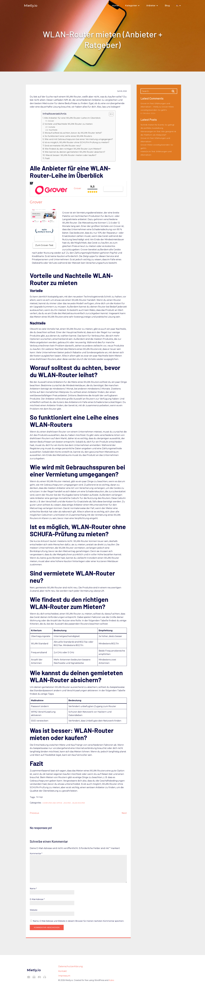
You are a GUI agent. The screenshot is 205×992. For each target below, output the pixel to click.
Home (115, 6)
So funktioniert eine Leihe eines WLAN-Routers (68, 136)
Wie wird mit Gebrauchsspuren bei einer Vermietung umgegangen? (79, 139)
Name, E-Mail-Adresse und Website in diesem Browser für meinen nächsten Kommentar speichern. (78, 921)
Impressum (64, 976)
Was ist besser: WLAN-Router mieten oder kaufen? (70, 155)
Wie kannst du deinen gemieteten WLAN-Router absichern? (75, 152)
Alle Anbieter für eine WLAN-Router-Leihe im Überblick (72, 118)
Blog (167, 6)
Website (33, 910)
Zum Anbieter (44, 239)
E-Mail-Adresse (37, 900)
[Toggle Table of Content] (110, 114)
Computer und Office (52, 803)
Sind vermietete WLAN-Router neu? (63, 146)
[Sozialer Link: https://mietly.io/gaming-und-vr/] (40, 977)
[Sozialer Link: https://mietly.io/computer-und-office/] (35, 977)
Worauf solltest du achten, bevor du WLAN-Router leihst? (73, 133)
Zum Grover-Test (44, 246)
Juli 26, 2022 (122, 91)
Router (67, 803)
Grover (51, 121)
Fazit (47, 159)
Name (33, 889)
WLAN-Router (78, 803)
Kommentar (36, 854)
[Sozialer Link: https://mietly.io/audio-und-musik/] (45, 977)
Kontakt (62, 971)
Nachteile (53, 130)
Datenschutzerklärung (70, 967)
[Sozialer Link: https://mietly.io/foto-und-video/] (29, 977)
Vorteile (51, 127)
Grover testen (113, 189)
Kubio (111, 981)
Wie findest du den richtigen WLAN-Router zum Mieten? (73, 149)
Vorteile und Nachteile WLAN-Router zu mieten (69, 124)
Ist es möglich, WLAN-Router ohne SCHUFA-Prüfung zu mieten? (77, 143)
